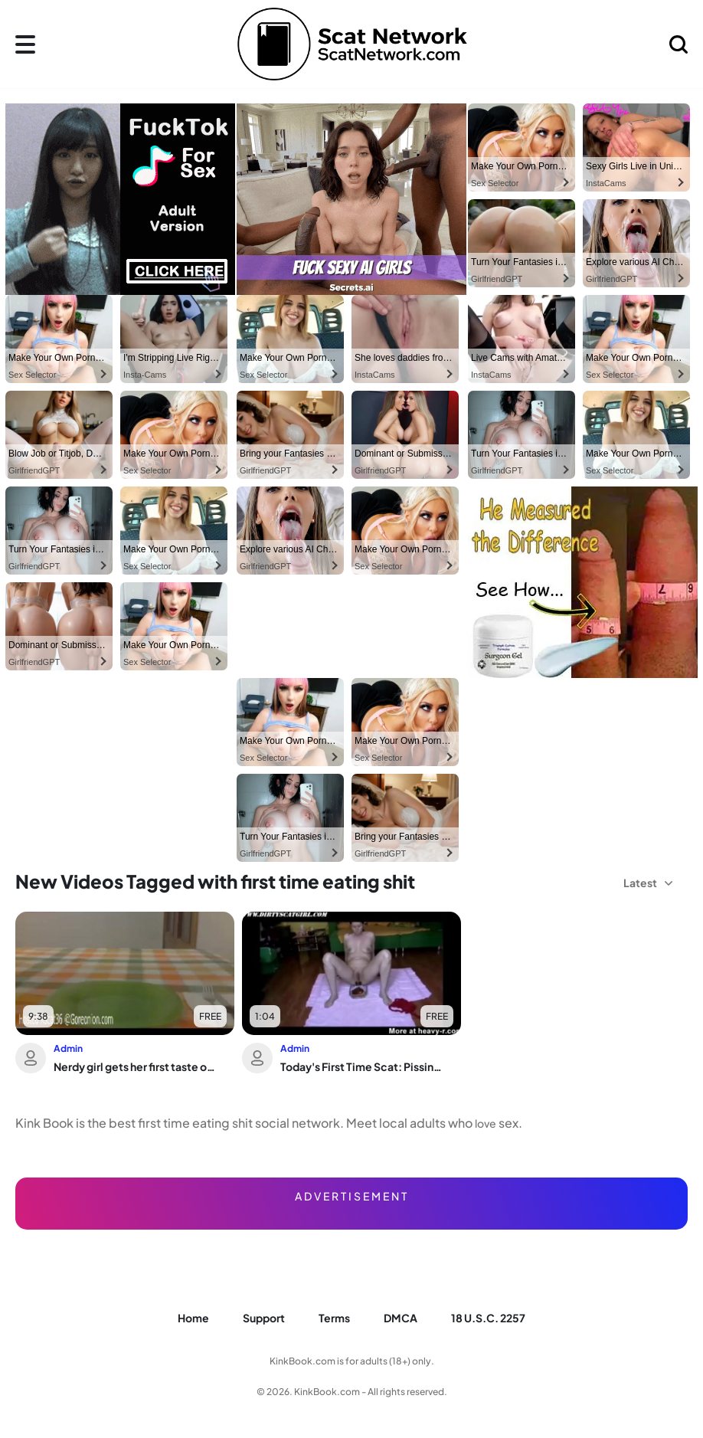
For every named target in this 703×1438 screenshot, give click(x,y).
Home (193, 1318)
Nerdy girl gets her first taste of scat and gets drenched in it (135, 1066)
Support (264, 1318)
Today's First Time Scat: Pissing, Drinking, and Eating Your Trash (361, 1066)
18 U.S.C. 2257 (488, 1318)
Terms (334, 1318)
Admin (68, 1048)
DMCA (400, 1318)
